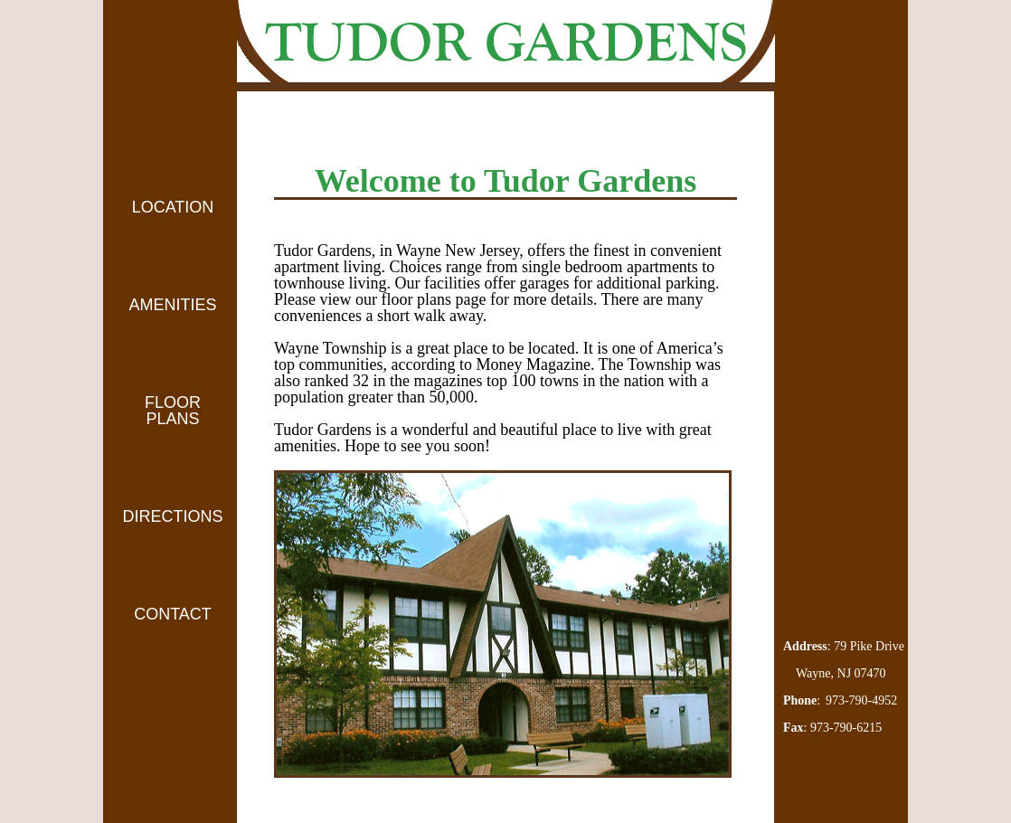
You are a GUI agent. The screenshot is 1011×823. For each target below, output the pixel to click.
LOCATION (173, 207)
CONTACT (173, 614)
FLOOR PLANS (173, 410)
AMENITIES (172, 305)
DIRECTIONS (172, 516)
